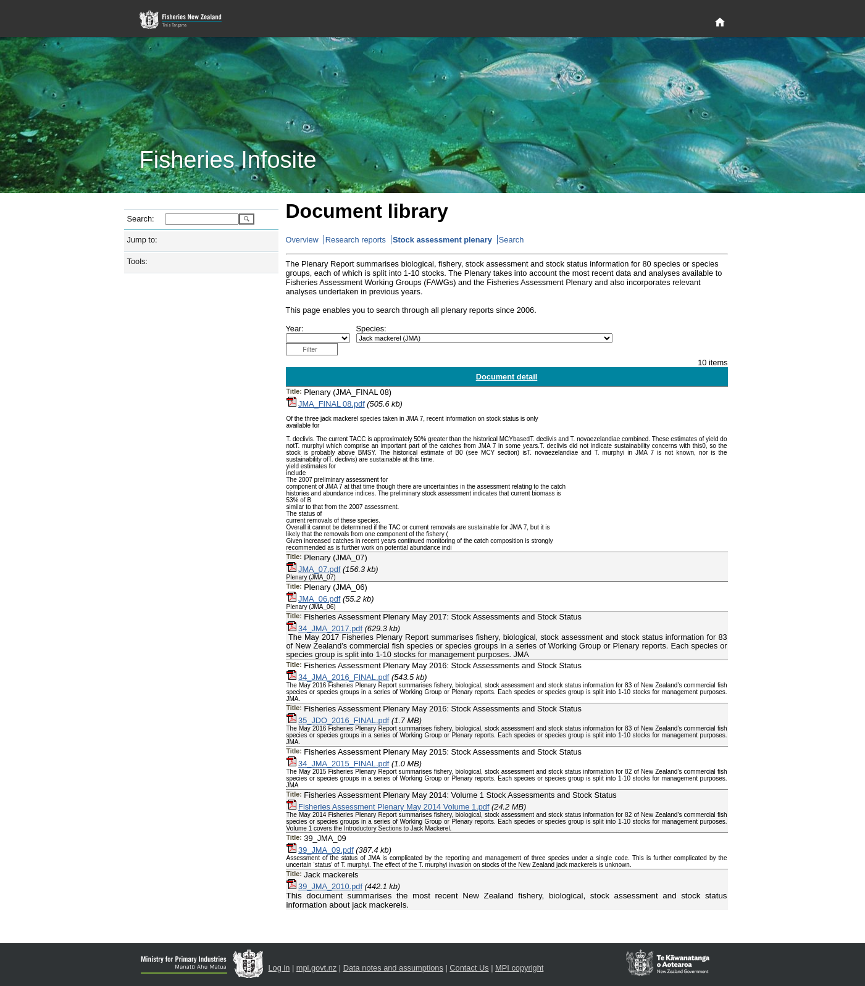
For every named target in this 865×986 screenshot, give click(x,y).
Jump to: (142, 239)
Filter (310, 349)
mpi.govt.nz (316, 967)
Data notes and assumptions (393, 967)
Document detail (507, 376)
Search (511, 239)
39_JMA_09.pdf (326, 850)
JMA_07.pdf (319, 569)
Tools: (137, 261)
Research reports (355, 239)
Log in (279, 967)
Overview (302, 239)
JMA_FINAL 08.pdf (331, 403)
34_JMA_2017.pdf (330, 628)
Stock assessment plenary (442, 239)
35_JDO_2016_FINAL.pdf (343, 720)
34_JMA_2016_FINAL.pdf (343, 677)
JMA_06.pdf (319, 598)
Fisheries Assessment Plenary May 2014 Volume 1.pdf (393, 806)
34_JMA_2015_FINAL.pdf (343, 763)
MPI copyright (519, 967)
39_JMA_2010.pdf (330, 886)
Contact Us (468, 967)
